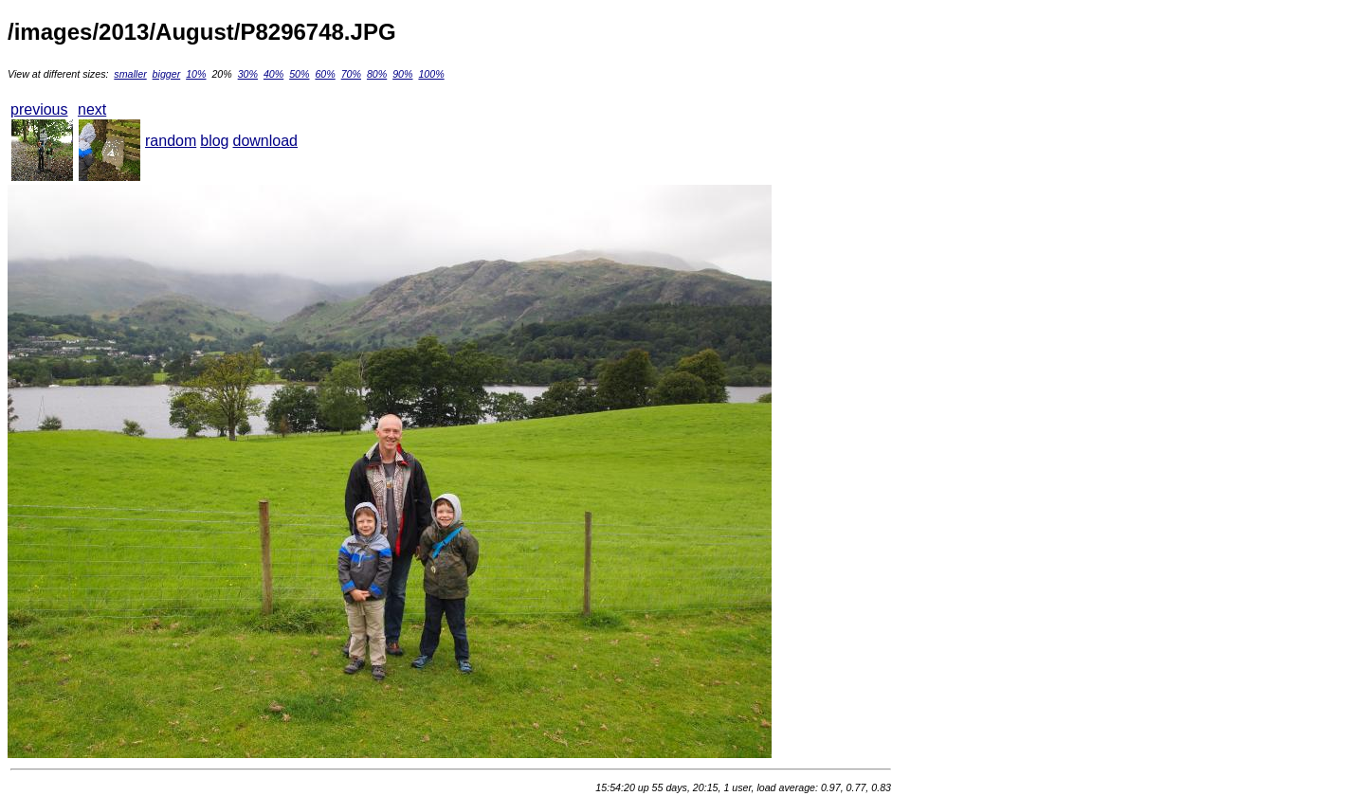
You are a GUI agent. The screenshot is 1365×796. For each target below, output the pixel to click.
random (170, 141)
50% (299, 74)
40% (273, 74)
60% (325, 74)
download (266, 141)
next (92, 109)
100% (431, 74)
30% (248, 74)
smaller (130, 74)
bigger (167, 74)
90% (402, 74)
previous (38, 109)
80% (377, 74)
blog (214, 141)
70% (351, 74)
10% (196, 74)
